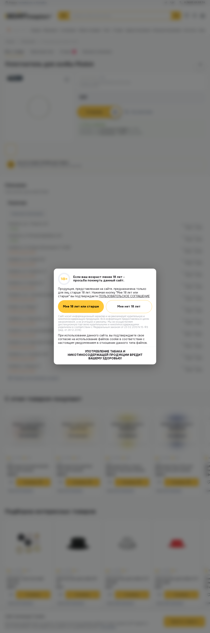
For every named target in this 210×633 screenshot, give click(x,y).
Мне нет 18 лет (128, 306)
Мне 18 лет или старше (81, 307)
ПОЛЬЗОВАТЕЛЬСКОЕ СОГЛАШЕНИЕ (124, 296)
